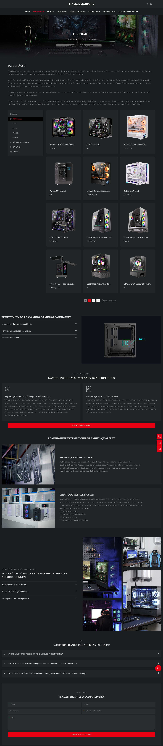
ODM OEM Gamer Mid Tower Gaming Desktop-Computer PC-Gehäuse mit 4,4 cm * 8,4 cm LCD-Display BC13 (137, 284)
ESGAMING (71, 39)
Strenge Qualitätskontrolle (77, 457)
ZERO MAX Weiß (131, 191)
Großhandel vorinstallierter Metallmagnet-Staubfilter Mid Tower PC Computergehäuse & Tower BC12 (100, 284)
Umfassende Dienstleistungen (77, 495)
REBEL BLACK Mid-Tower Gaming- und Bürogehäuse (62, 144)
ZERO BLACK (93, 144)
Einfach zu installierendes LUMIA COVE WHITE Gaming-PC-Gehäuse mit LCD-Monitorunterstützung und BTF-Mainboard (137, 144)
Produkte (81, 39)
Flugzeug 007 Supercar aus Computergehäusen (61, 284)
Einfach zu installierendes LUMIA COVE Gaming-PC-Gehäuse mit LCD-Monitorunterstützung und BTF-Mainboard (100, 191)
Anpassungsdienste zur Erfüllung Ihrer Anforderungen (28, 396)
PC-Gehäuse (91, 39)
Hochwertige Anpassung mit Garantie (102, 396)
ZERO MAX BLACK (59, 237)
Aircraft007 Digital (58, 191)
